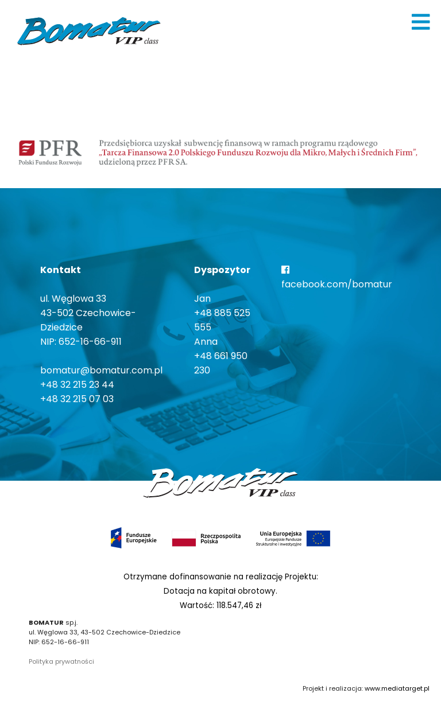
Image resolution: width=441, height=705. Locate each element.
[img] (421, 21)
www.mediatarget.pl (397, 688)
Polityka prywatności (61, 661)
